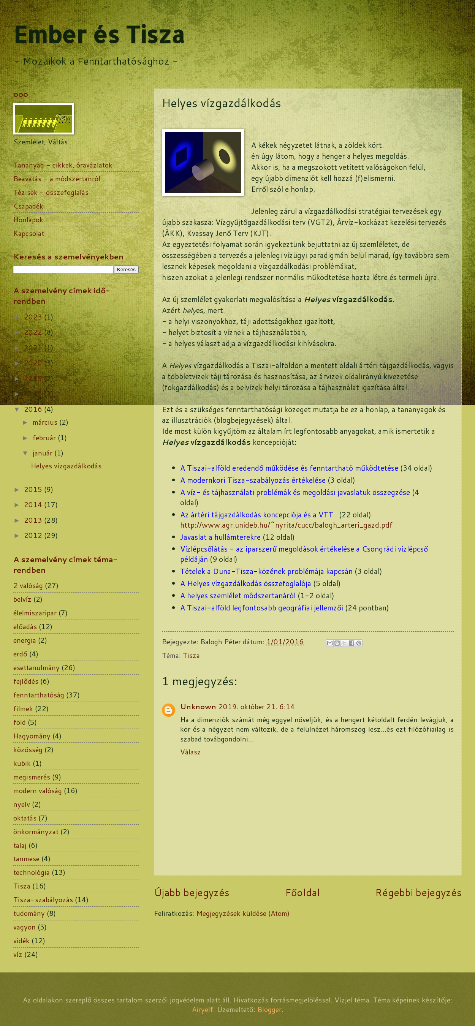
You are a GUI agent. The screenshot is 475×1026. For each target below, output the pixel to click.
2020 (34, 363)
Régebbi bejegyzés (418, 892)
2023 (34, 317)
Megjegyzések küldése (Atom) (243, 913)
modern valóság (37, 790)
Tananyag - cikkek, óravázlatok (62, 165)
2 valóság (28, 585)
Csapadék (28, 206)
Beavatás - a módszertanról (56, 178)
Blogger (269, 1009)
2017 (34, 393)
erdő (20, 654)
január (43, 453)
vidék (21, 940)
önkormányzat (36, 831)
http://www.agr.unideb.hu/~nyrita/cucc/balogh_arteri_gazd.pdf (286, 525)
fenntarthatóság (38, 695)
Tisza (191, 655)
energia (24, 640)
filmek (23, 708)
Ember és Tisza (99, 34)
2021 (34, 348)
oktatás (24, 818)
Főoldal (302, 892)
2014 (34, 504)
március (46, 422)
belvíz (22, 599)
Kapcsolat (28, 233)
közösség (28, 749)
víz (17, 954)
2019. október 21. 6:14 (256, 706)
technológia (31, 872)
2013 (34, 520)
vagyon (24, 927)
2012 (34, 535)
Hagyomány (32, 736)
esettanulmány (36, 667)
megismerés (31, 777)
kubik (22, 763)
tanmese (26, 858)
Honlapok (28, 219)
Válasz (190, 752)
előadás (25, 626)
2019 (34, 378)
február (45, 438)
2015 (34, 489)
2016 (34, 409)
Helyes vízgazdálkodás (66, 466)
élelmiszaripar (35, 613)
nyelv (21, 804)
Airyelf (202, 1009)
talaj (20, 845)
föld (19, 722)
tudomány (29, 913)
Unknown (198, 706)
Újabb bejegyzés (192, 892)
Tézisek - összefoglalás (51, 192)
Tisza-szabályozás (43, 899)
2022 (34, 332)
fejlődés (25, 681)
